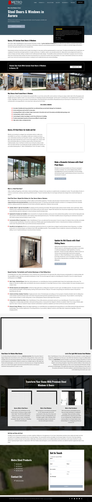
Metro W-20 (64, 52)
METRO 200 (19, 464)
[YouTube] (79, 499)
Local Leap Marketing (48, 498)
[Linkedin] (77, 499)
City (51, 474)
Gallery (58, 2)
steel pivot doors (74, 169)
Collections (50, 2)
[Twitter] (72, 499)
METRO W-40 (19, 469)
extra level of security (22, 118)
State (68, 474)
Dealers (73, 2)
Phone (68, 464)
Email (52, 464)
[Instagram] (74, 499)
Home (35, 2)
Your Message (54, 477)
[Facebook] (70, 499)
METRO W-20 (19, 467)
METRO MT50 (19, 471)
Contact (80, 2)
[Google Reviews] (82, 499)
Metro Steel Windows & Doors (20, 43)
